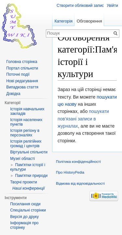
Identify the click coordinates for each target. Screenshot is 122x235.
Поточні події (18, 74)
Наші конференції (28, 188)
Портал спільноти (22, 68)
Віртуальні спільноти (28, 152)
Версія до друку (24, 216)
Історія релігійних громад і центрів (25, 143)
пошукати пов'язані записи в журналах (83, 119)
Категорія (63, 21)
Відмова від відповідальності (80, 183)
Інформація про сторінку (24, 225)
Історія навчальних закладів (27, 111)
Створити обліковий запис (80, 5)
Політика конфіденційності (78, 162)
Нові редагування (22, 81)
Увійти (112, 5)
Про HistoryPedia (70, 172)
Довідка (13, 93)
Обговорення (89, 21)
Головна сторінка (21, 61)
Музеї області (22, 158)
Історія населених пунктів (26, 122)
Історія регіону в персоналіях (24, 132)
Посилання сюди (25, 204)
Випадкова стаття (22, 87)
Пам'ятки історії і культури (27, 167)
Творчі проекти (23, 182)
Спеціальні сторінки (28, 210)
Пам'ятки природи (31, 175)
